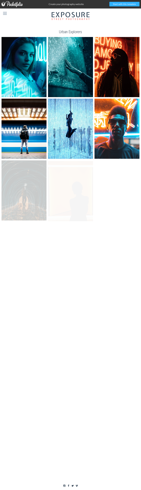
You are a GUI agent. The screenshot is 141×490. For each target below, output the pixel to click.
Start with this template (124, 4)
